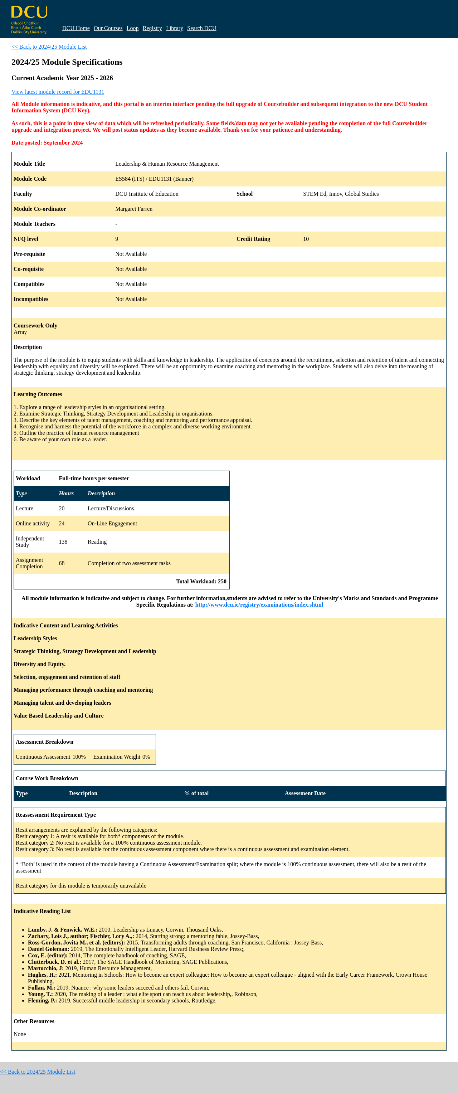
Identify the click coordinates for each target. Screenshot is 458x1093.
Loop (133, 28)
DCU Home (76, 28)
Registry (152, 28)
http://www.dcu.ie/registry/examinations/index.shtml (259, 605)
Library (174, 28)
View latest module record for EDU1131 (57, 92)
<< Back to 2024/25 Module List (49, 47)
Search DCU (201, 28)
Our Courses (108, 28)
